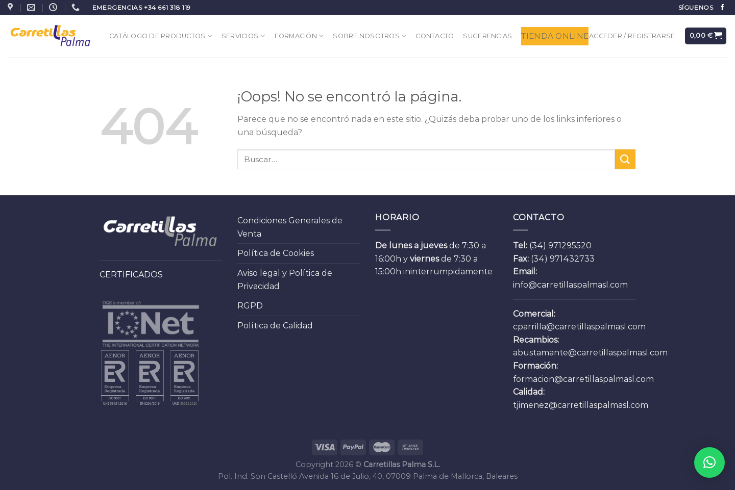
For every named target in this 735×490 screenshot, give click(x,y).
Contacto (434, 36)
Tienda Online (555, 36)
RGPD (250, 306)
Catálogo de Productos (160, 36)
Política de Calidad (275, 325)
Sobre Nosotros (369, 36)
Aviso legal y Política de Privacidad (284, 279)
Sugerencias (487, 36)
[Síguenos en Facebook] (722, 7)
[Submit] (625, 159)
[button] (709, 462)
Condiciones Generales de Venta (289, 227)
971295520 (570, 245)
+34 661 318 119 (167, 7)
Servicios (243, 36)
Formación (299, 36)
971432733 (572, 259)
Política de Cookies (275, 253)
